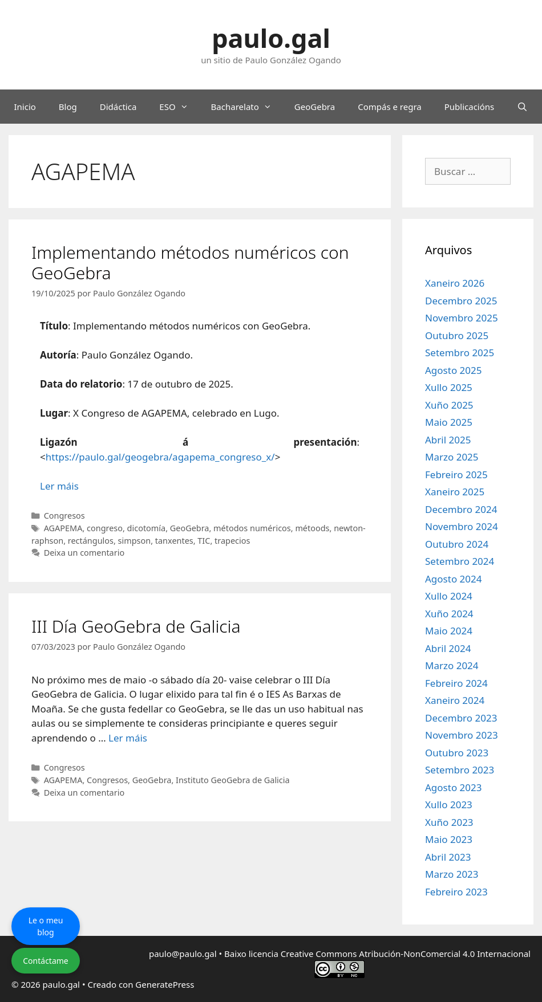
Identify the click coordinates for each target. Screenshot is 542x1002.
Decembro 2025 (461, 300)
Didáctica (118, 106)
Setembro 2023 (459, 769)
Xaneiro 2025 (454, 491)
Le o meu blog (46, 926)
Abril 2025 (448, 439)
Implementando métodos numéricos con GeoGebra (190, 262)
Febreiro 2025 (456, 474)
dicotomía (146, 528)
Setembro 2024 (459, 561)
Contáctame (45, 960)
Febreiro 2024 (456, 683)
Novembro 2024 (461, 526)
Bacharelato (247, 106)
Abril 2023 (448, 856)
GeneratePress (164, 984)
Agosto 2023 (453, 787)
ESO (179, 106)
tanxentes (174, 540)
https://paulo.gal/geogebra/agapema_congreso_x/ (160, 456)
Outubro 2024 (456, 544)
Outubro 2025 (456, 335)
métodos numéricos (252, 528)
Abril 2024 (448, 648)
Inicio (24, 106)
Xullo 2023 (448, 804)
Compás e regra (390, 106)
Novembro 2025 (461, 317)
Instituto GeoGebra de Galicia (233, 780)
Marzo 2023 (452, 874)
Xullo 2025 (448, 387)
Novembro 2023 (461, 735)
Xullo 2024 (448, 595)
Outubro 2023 (456, 752)
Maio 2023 (448, 839)
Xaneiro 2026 (454, 283)
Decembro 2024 (461, 509)
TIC (203, 540)
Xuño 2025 (449, 405)
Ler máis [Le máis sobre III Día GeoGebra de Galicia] (127, 737)
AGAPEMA (63, 528)
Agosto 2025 (453, 370)
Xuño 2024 (449, 613)
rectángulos (91, 540)
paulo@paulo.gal (183, 953)
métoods (312, 528)
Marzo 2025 (452, 456)
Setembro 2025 (459, 352)
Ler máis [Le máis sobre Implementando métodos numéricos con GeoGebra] (59, 485)
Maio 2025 (448, 422)
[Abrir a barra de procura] (522, 106)
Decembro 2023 (461, 717)
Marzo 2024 (452, 665)
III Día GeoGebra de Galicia (136, 626)
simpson (134, 540)
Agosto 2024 (453, 578)
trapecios (232, 540)
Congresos (64, 515)
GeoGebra (314, 106)
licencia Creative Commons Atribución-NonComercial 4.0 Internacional (390, 953)
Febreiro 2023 (456, 891)
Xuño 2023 (449, 822)
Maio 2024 (448, 630)
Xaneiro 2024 (454, 700)
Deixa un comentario (84, 552)
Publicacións (469, 106)
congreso (105, 528)
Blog (68, 106)
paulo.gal (271, 38)
